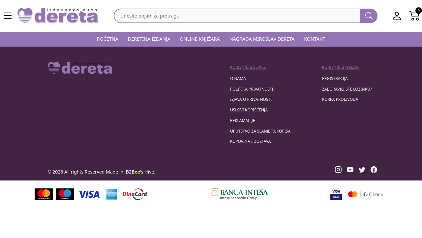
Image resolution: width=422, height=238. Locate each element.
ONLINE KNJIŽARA (200, 39)
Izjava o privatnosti (251, 99)
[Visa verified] (336, 194)
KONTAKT (314, 39)
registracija (335, 78)
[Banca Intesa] (239, 194)
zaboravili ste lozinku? (347, 89)
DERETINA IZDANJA (149, 39)
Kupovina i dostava (250, 141)
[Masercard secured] (365, 194)
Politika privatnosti (251, 89)
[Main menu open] (8, 16)
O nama (238, 78)
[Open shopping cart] (414, 16)
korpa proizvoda (340, 99)
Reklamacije (242, 120)
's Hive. (140, 172)
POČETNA (107, 39)
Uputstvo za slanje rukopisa (260, 131)
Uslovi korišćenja (249, 110)
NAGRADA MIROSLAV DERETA (262, 39)
